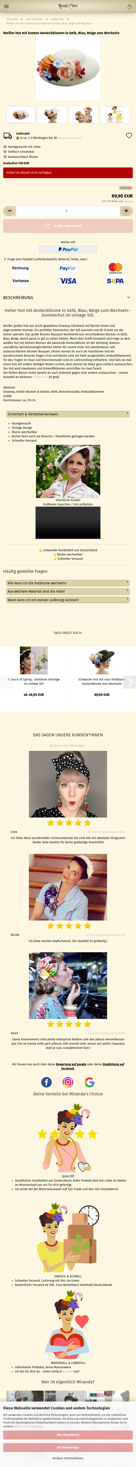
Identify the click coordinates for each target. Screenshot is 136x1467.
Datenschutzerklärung (28, 1426)
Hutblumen (40, 377)
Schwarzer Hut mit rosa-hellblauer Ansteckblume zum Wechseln (102, 681)
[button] (9, 211)
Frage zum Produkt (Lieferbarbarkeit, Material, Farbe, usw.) (47, 259)
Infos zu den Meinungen (68, 745)
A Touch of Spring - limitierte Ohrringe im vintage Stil (34, 681)
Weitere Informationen (68, 1458)
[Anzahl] (68, 211)
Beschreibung (18, 297)
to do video (68, 523)
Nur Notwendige (68, 1447)
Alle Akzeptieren (68, 1435)
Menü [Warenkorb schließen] (6, 6)
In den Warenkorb (63, 225)
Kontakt (68, 1371)
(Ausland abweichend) (70, 138)
